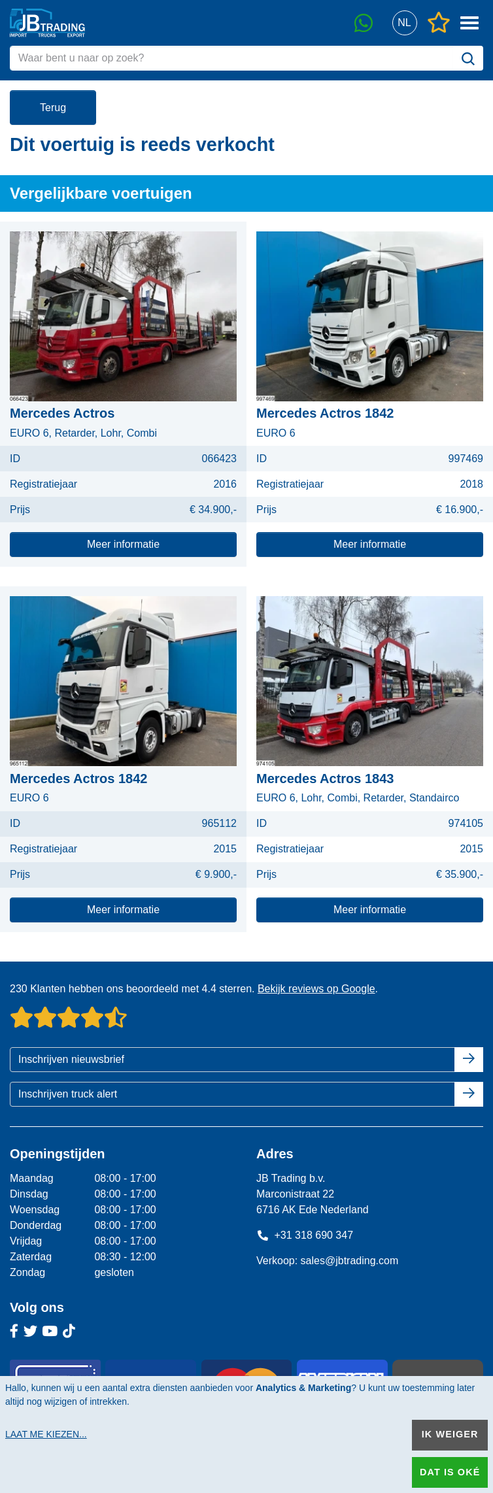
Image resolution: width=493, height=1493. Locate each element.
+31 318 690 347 (304, 1235)
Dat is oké (450, 1472)
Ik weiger (450, 1434)
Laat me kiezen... (46, 1434)
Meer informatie (123, 544)
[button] (404, 23)
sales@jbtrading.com (350, 1260)
